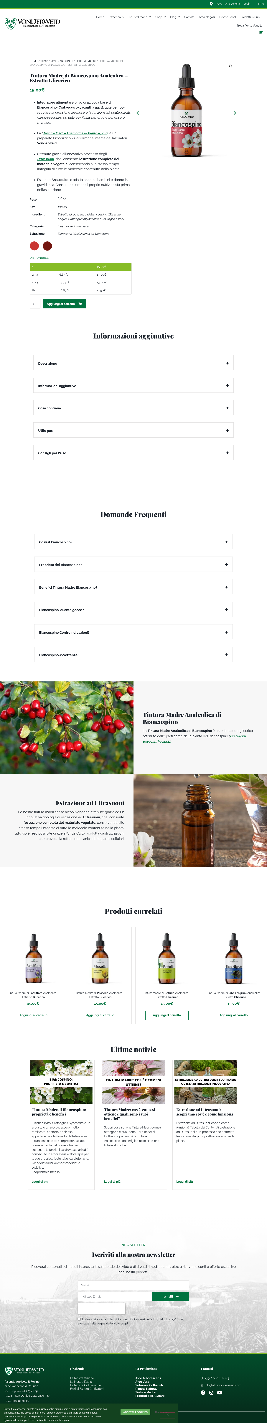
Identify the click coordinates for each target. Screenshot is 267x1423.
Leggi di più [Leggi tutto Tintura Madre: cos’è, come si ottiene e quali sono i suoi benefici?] (112, 1181)
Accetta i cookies (135, 1412)
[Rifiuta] (167, 1415)
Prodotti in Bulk (250, 17)
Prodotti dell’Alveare (150, 1395)
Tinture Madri (85, 61)
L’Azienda (116, 17)
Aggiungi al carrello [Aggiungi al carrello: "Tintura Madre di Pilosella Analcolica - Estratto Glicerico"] (100, 1015)
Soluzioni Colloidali (149, 1385)
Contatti (189, 17)
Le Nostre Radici (81, 1381)
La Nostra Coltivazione (85, 1385)
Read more (162, 1412)
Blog (175, 17)
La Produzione (140, 17)
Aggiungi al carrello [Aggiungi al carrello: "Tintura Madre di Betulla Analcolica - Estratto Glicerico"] (167, 1015)
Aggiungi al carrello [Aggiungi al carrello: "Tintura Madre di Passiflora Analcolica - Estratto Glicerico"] (33, 1015)
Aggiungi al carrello (61, 304)
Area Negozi (207, 17)
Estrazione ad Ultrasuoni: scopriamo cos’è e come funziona (204, 1111)
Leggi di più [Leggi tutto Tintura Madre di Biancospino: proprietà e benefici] (40, 1181)
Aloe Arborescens (148, 1378)
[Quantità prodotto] (35, 303)
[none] (259, 4)
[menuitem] (259, 4)
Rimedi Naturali (61, 61)
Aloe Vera (142, 1381)
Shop (160, 17)
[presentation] (101, 1308)
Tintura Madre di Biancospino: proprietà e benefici (59, 1111)
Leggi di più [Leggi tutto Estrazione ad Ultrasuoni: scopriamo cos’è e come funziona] (184, 1181)
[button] (230, 66)
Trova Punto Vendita (249, 25)
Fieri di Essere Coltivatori (86, 1388)
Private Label (227, 17)
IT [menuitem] (259, 4)
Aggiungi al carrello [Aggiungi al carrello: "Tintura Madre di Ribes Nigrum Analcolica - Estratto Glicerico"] (234, 1015)
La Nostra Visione (82, 1378)
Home (100, 17)
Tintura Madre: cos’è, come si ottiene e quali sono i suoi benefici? (129, 1114)
